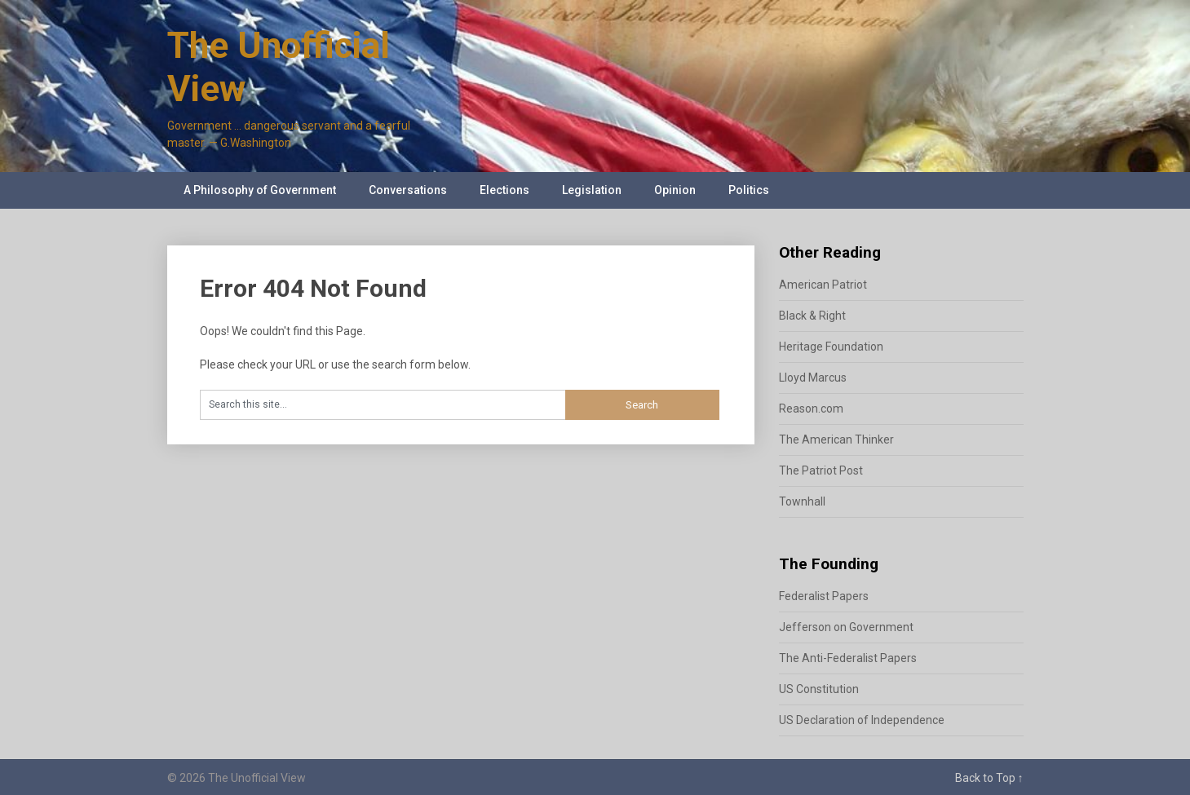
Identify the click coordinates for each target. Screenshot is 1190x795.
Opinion (675, 190)
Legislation (592, 190)
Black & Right (812, 315)
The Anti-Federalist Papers (848, 658)
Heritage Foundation (831, 346)
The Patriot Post (821, 470)
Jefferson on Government (846, 627)
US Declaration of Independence (861, 720)
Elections (504, 190)
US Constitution (819, 689)
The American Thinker (836, 439)
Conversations (408, 190)
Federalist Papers (824, 596)
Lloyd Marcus (813, 377)
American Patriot (823, 284)
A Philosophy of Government (260, 190)
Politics (748, 190)
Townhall (802, 501)
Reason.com (811, 408)
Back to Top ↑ (989, 777)
